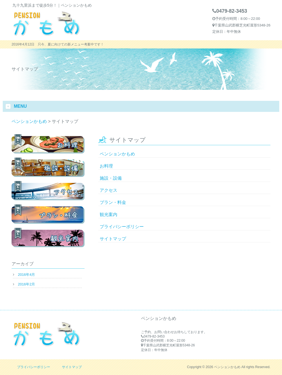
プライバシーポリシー (122, 226)
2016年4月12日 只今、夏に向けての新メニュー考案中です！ (58, 44)
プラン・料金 (113, 202)
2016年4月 (26, 275)
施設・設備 (111, 178)
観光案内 (108, 214)
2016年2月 (26, 284)
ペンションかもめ (117, 154)
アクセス (108, 190)
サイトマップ (113, 238)
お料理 (106, 166)
